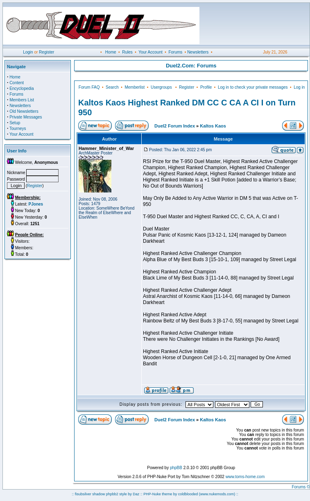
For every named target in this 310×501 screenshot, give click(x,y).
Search (112, 87)
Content (16, 83)
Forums (175, 52)
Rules (127, 52)
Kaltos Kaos (213, 125)
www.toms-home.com (245, 476)
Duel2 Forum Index (174, 125)
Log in (299, 87)
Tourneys (17, 128)
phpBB (176, 467)
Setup (14, 123)
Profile (206, 87)
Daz (136, 494)
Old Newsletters (23, 111)
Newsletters (197, 52)
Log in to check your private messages (253, 87)
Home (110, 52)
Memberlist (134, 87)
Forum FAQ (89, 87)
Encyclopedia (21, 88)
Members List (21, 100)
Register (46, 52)
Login (28, 52)
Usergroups (161, 87)
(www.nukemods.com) (217, 494)
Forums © (301, 487)
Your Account (150, 52)
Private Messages (25, 117)
